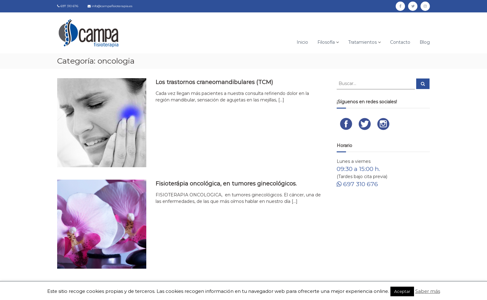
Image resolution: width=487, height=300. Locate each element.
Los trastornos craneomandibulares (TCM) (214, 82)
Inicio (302, 42)
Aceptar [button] (402, 291)
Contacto (400, 42)
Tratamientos (362, 42)
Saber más (427, 291)
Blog (425, 42)
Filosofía (326, 42)
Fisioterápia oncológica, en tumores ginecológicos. (226, 183)
